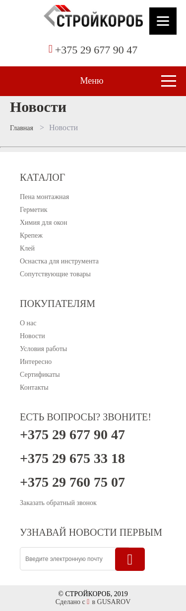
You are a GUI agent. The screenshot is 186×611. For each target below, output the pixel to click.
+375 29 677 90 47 (96, 50)
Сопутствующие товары (55, 274)
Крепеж (31, 235)
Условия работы (43, 349)
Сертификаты (40, 374)
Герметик (34, 209)
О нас (28, 323)
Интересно (36, 361)
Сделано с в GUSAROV (93, 602)
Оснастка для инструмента (59, 261)
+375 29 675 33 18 (72, 458)
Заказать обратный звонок (58, 503)
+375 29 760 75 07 (72, 482)
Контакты (34, 387)
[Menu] (163, 21)
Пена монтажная (44, 197)
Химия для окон (43, 222)
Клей (27, 248)
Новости (32, 336)
